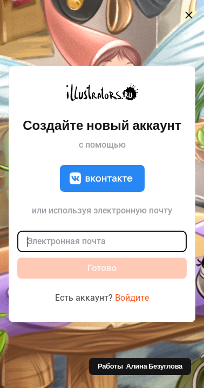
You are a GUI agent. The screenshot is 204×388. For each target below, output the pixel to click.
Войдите (132, 298)
